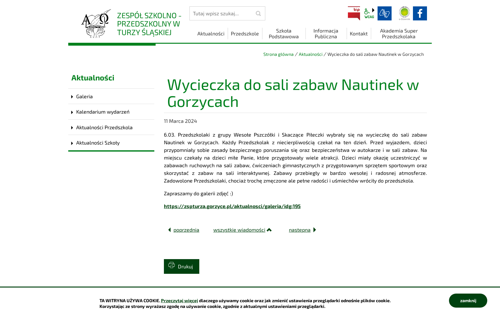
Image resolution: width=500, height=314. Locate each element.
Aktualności (310, 54)
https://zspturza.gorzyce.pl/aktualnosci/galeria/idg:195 (232, 206)
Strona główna (278, 54)
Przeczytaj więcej (179, 300)
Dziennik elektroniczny (405, 13)
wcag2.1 (369, 13)
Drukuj (185, 266)
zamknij (468, 300)
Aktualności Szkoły (98, 142)
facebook (420, 13)
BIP (354, 13)
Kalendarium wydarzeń (102, 111)
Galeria (84, 96)
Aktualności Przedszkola (104, 127)
